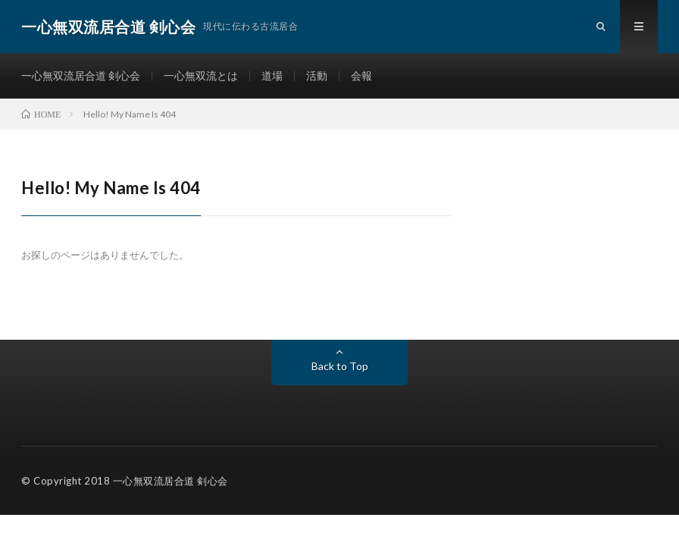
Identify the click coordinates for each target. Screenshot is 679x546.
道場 (272, 75)
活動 (316, 75)
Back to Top (339, 365)
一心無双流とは (201, 75)
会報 (361, 75)
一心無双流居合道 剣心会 (80, 75)
